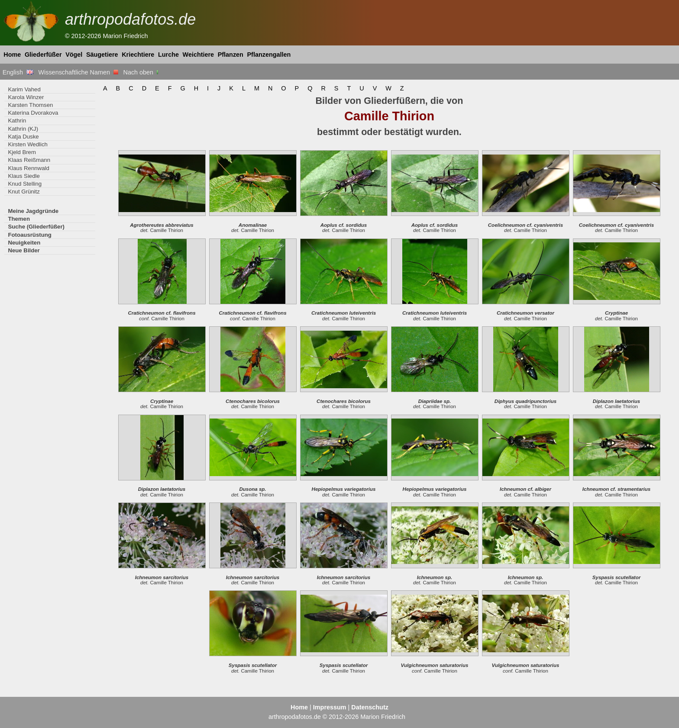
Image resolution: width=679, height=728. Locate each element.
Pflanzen (230, 54)
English (18, 72)
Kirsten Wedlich (27, 144)
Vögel (73, 54)
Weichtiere (198, 54)
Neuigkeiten (24, 242)
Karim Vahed (24, 89)
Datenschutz (369, 707)
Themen (19, 219)
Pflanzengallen (269, 54)
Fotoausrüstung (29, 235)
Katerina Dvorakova (33, 113)
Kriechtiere (138, 54)
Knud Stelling (25, 183)
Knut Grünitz (23, 191)
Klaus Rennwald (28, 168)
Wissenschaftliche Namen (78, 72)
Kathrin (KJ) (23, 129)
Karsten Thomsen (30, 105)
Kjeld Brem (22, 152)
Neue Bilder (23, 250)
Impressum (329, 707)
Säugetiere (102, 54)
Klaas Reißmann (29, 160)
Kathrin (17, 120)
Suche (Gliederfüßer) (36, 226)
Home (12, 54)
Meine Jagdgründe (33, 211)
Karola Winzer (26, 97)
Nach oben (141, 72)
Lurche (168, 54)
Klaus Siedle (23, 176)
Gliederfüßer (43, 54)
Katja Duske (23, 136)
